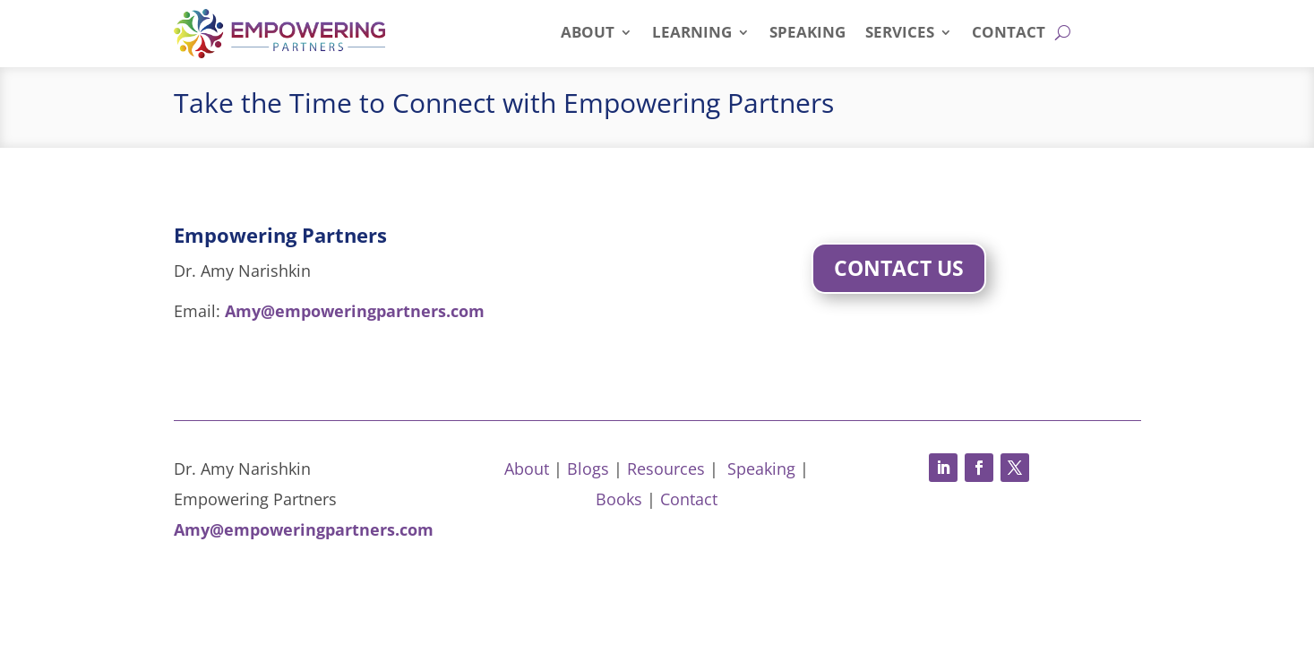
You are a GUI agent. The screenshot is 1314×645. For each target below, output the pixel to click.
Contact (1008, 34)
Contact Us (899, 268)
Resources (666, 468)
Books (619, 499)
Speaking (807, 34)
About (587, 34)
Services (899, 34)
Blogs (588, 468)
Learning (692, 34)
